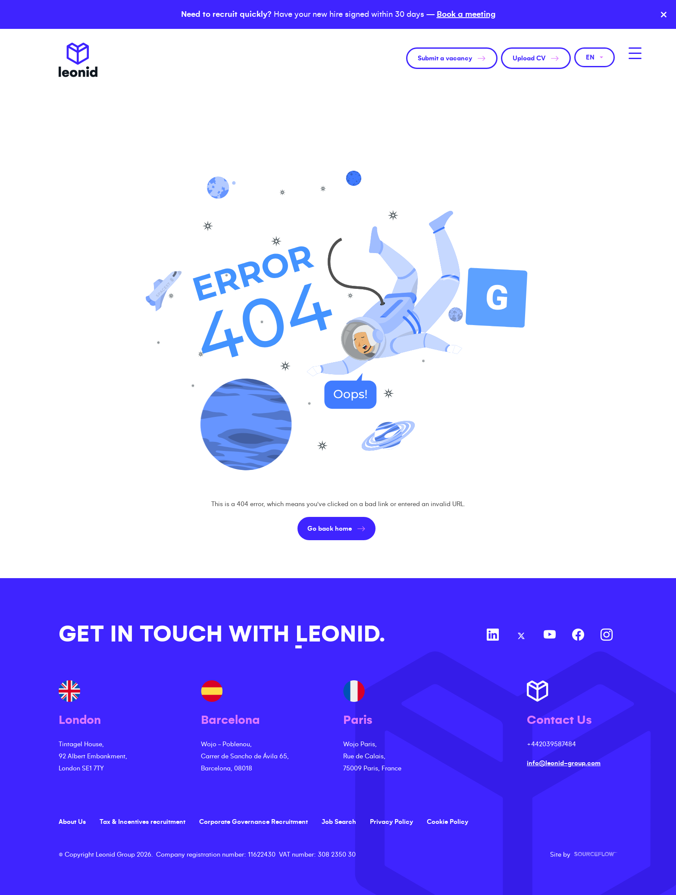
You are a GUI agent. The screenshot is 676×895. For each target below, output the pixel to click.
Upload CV (529, 58)
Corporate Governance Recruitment (253, 821)
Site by (583, 854)
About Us (72, 821)
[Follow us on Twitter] (521, 636)
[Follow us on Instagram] (606, 636)
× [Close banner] (663, 14)
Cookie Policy (447, 821)
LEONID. (340, 634)
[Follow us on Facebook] (578, 636)
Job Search (339, 821)
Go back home (329, 528)
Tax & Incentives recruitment (142, 821)
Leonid (78, 60)
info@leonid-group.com (564, 763)
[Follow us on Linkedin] (493, 636)
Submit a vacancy (445, 58)
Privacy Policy (391, 821)
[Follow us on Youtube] (549, 636)
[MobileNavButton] (635, 53)
